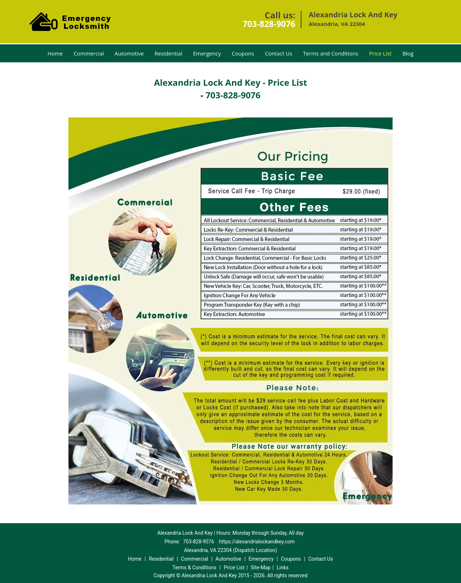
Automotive (129, 53)
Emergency (207, 53)
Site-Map (260, 567)
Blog (407, 53)
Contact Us (278, 53)
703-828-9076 (269, 24)
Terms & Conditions (194, 567)
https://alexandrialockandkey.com (257, 541)
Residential (168, 53)
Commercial (88, 53)
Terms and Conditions (330, 53)
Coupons (243, 53)
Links (282, 567)
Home (55, 53)
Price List (380, 53)
